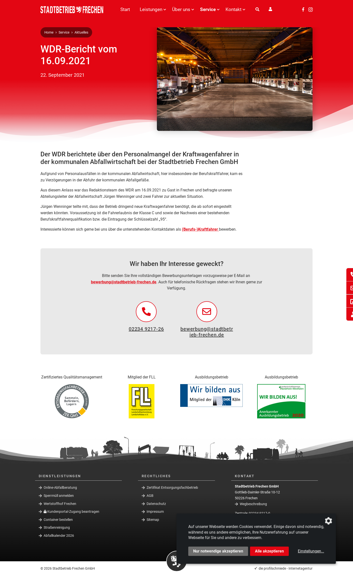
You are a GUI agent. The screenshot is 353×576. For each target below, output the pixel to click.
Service (208, 9)
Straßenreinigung (57, 527)
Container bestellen (58, 520)
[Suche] (257, 9)
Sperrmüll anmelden (59, 496)
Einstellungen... (311, 551)
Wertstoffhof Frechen (60, 503)
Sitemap (153, 520)
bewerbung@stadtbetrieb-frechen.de (123, 282)
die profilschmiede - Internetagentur (286, 568)
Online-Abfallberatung (60, 487)
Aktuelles (81, 32)
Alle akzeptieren (269, 551)
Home (48, 32)
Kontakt (233, 9)
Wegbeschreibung (253, 504)
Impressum (155, 511)
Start (125, 9)
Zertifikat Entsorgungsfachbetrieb (172, 487)
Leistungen (151, 9)
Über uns (181, 9)
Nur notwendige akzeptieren (218, 551)
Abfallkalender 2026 (59, 536)
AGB (150, 496)
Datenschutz (156, 503)
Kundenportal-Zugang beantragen (71, 511)
